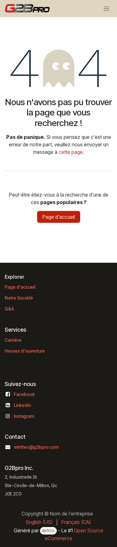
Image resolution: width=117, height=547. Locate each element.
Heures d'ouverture (25, 351)
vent (36, 447)
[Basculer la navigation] (106, 8)
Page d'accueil (58, 217)
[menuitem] (39, 522)
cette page (71, 152)
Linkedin (22, 405)
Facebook (24, 394)
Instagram (24, 416)
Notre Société (19, 297)
